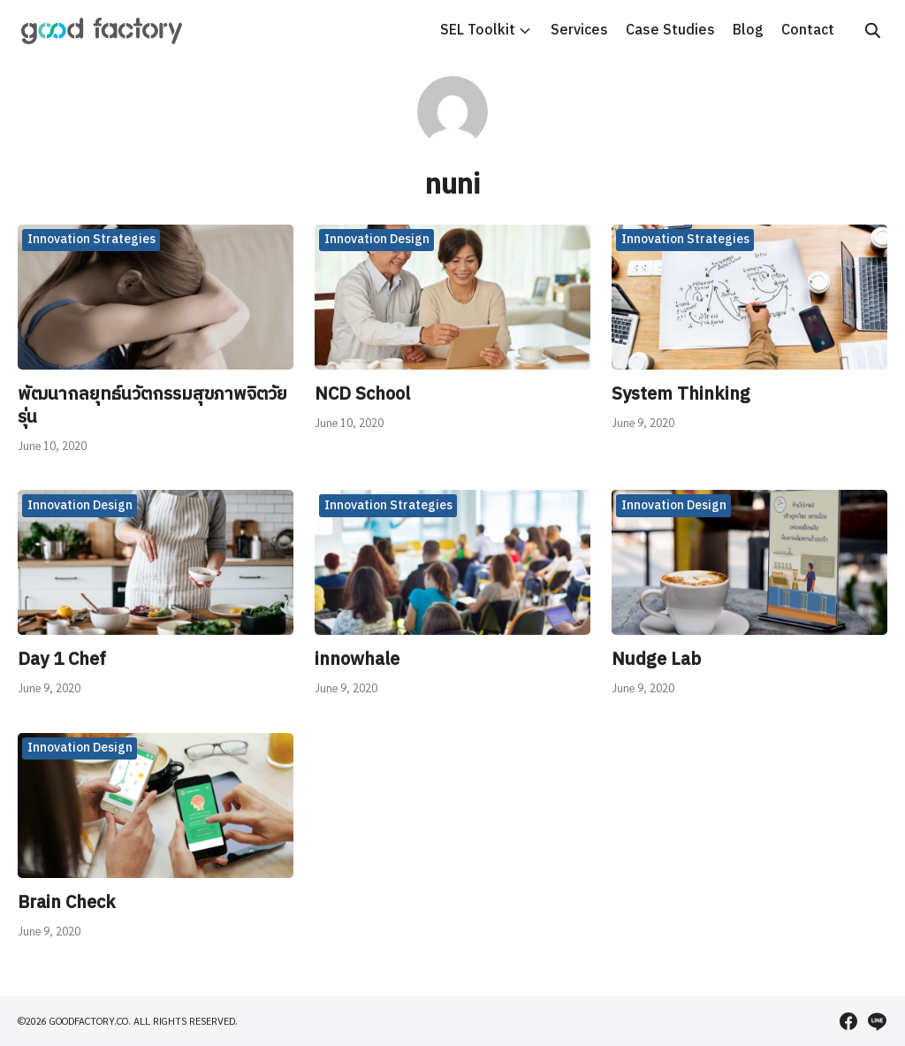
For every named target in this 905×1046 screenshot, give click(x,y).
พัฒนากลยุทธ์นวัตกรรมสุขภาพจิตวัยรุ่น (152, 406)
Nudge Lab (656, 660)
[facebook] (848, 1021)
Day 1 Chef (62, 660)
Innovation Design (377, 239)
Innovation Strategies (91, 239)
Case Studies (670, 30)
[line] (876, 1021)
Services (579, 30)
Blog (748, 30)
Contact (807, 30)
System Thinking (681, 394)
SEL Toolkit (477, 30)
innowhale (357, 660)
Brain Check (67, 903)
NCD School (362, 394)
